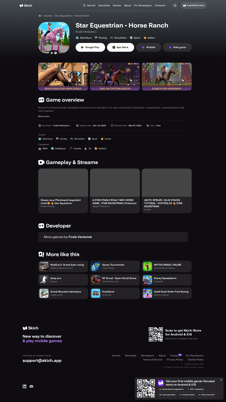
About (127, 5)
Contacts (160, 5)
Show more (43, 116)
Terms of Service (152, 359)
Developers (147, 355)
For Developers (143, 5)
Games (117, 5)
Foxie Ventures (86, 31)
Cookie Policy (196, 359)
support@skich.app (42, 360)
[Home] (25, 5)
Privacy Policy (175, 359)
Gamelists (104, 5)
